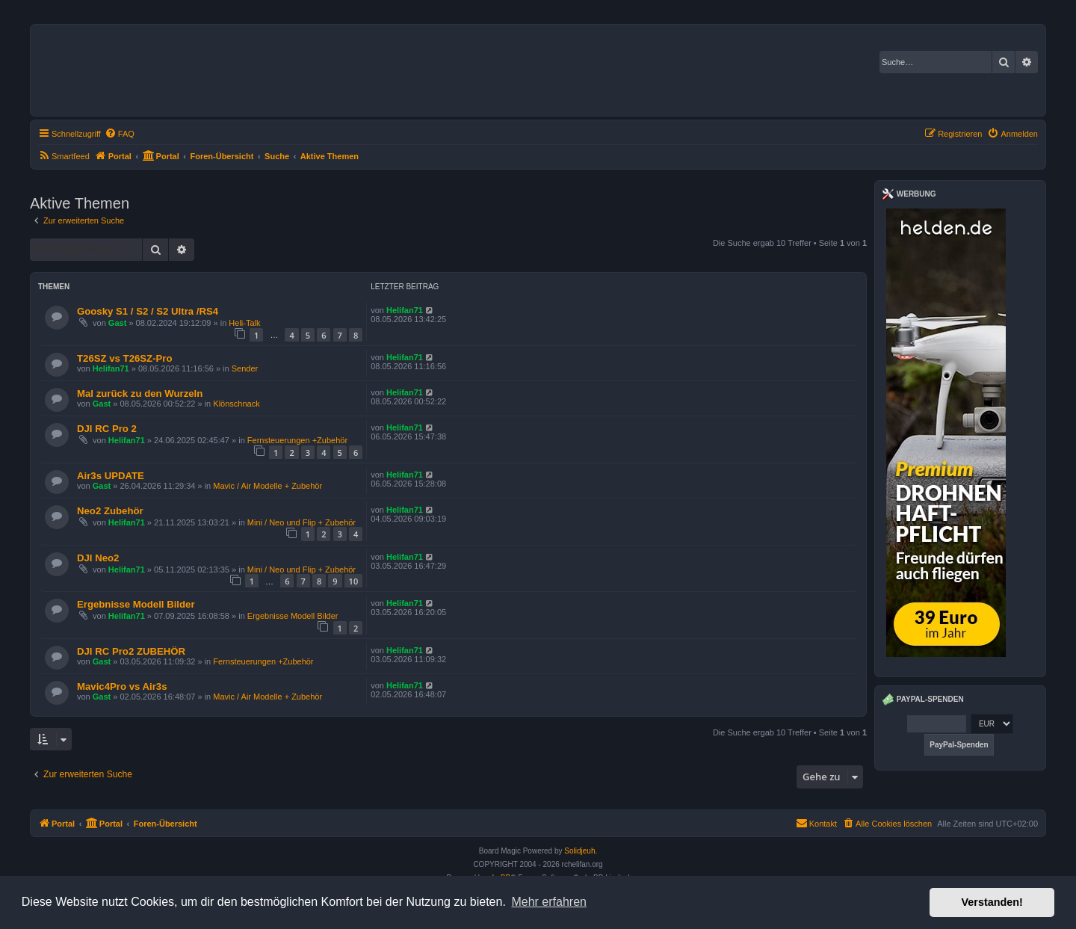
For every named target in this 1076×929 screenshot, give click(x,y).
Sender (245, 368)
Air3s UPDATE (110, 475)
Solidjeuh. (580, 851)
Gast (117, 322)
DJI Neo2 (98, 558)
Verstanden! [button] (992, 902)
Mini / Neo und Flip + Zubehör (301, 522)
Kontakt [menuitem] (816, 823)
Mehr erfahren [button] (549, 901)
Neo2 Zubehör (110, 510)
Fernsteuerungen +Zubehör (297, 440)
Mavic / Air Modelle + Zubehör (267, 485)
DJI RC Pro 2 (107, 428)
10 (354, 581)
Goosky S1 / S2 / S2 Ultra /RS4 (147, 311)
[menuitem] (119, 134)
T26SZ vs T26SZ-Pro (125, 358)
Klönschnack (236, 403)
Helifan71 (404, 310)
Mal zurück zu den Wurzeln (139, 393)
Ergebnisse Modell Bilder (136, 604)
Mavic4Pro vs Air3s (122, 686)
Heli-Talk (244, 322)
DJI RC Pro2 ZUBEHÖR (131, 651)
